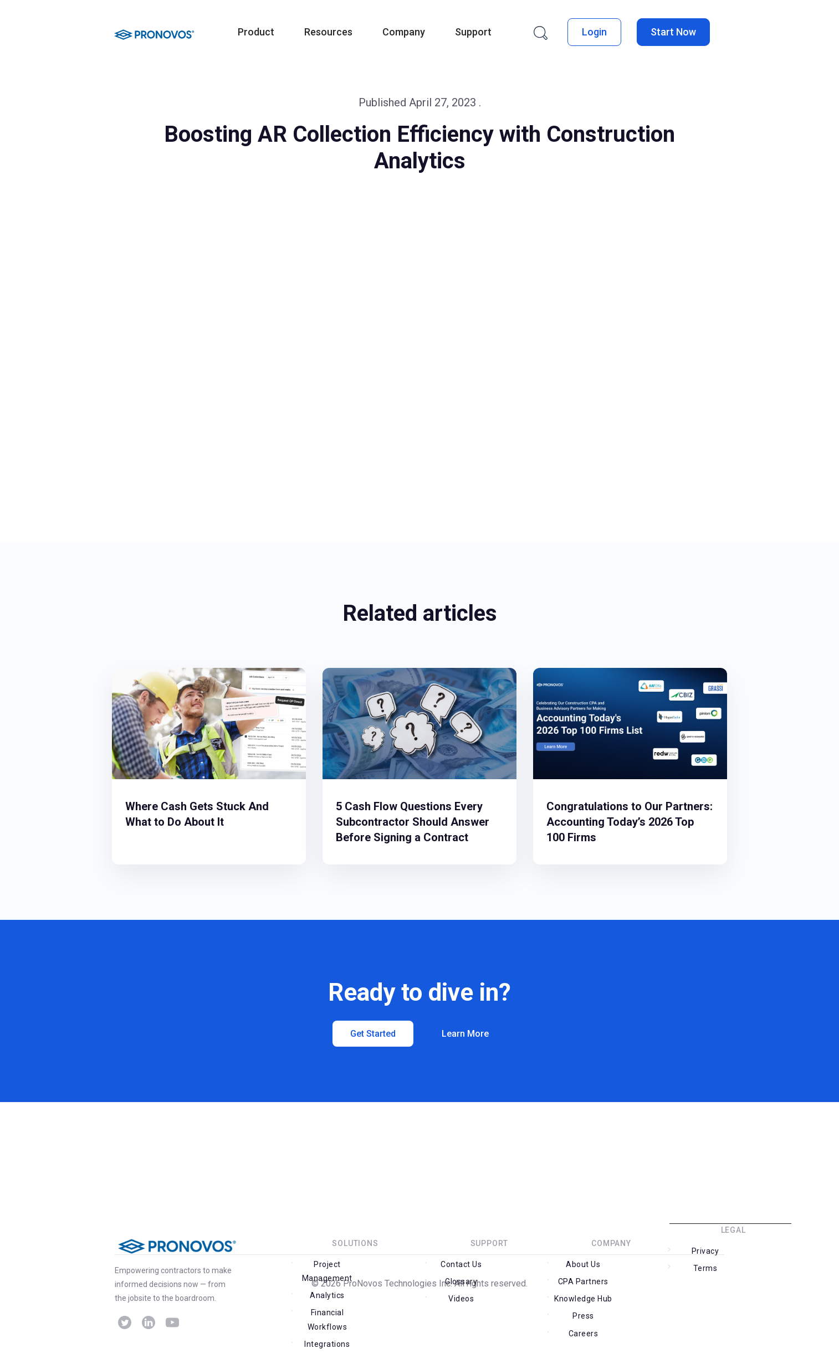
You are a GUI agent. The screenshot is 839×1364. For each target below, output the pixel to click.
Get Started (373, 1033)
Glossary (519, 1277)
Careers (582, 1312)
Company (403, 32)
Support (473, 32)
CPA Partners (640, 1277)
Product (256, 32)
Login (594, 32)
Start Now (673, 32)
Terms (762, 1264)
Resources (328, 32)
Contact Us (460, 1277)
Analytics (384, 1277)
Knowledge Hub (582, 1294)
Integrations (326, 1326)
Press (640, 1294)
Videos (460, 1294)
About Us (582, 1277)
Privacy (704, 1264)
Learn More (465, 1033)
